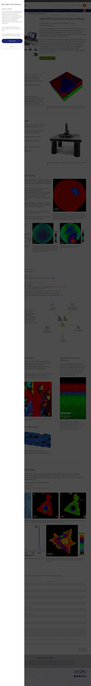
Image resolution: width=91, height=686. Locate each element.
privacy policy (15, 21)
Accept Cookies (12, 41)
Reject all (12, 46)
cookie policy (5, 23)
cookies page (17, 35)
